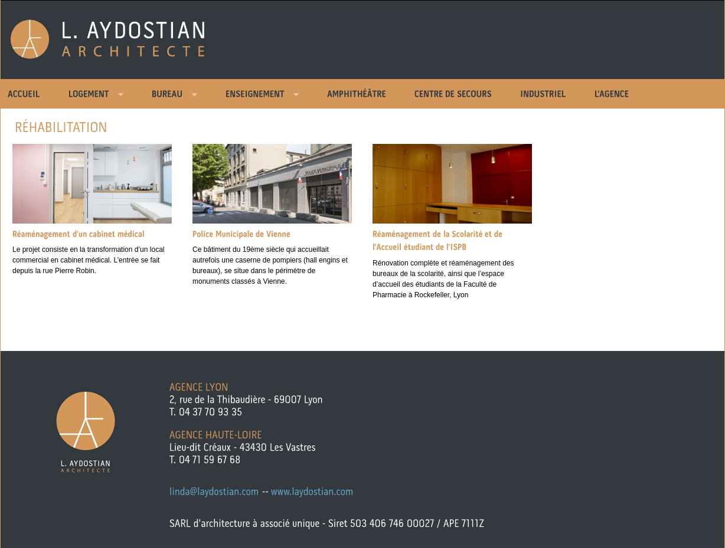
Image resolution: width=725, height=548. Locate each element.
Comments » (77, 292)
